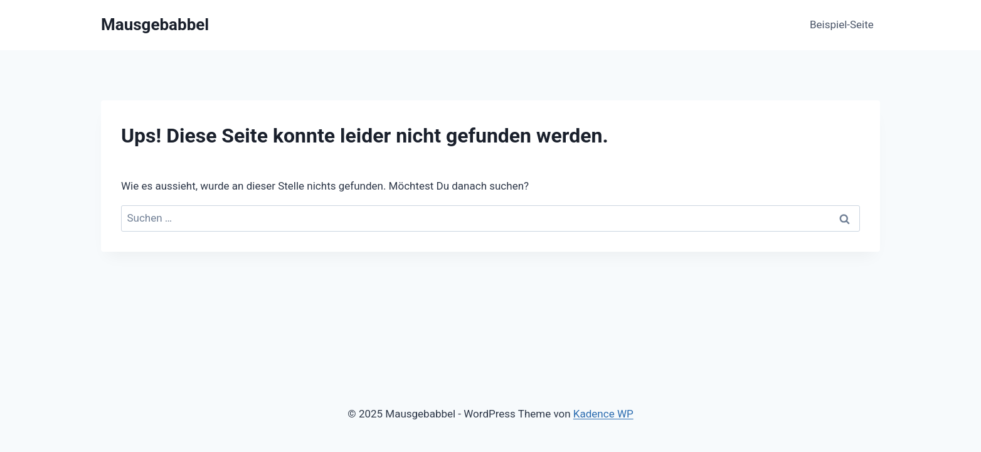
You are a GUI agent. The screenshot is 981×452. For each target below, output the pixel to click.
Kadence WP (603, 413)
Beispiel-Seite (842, 24)
